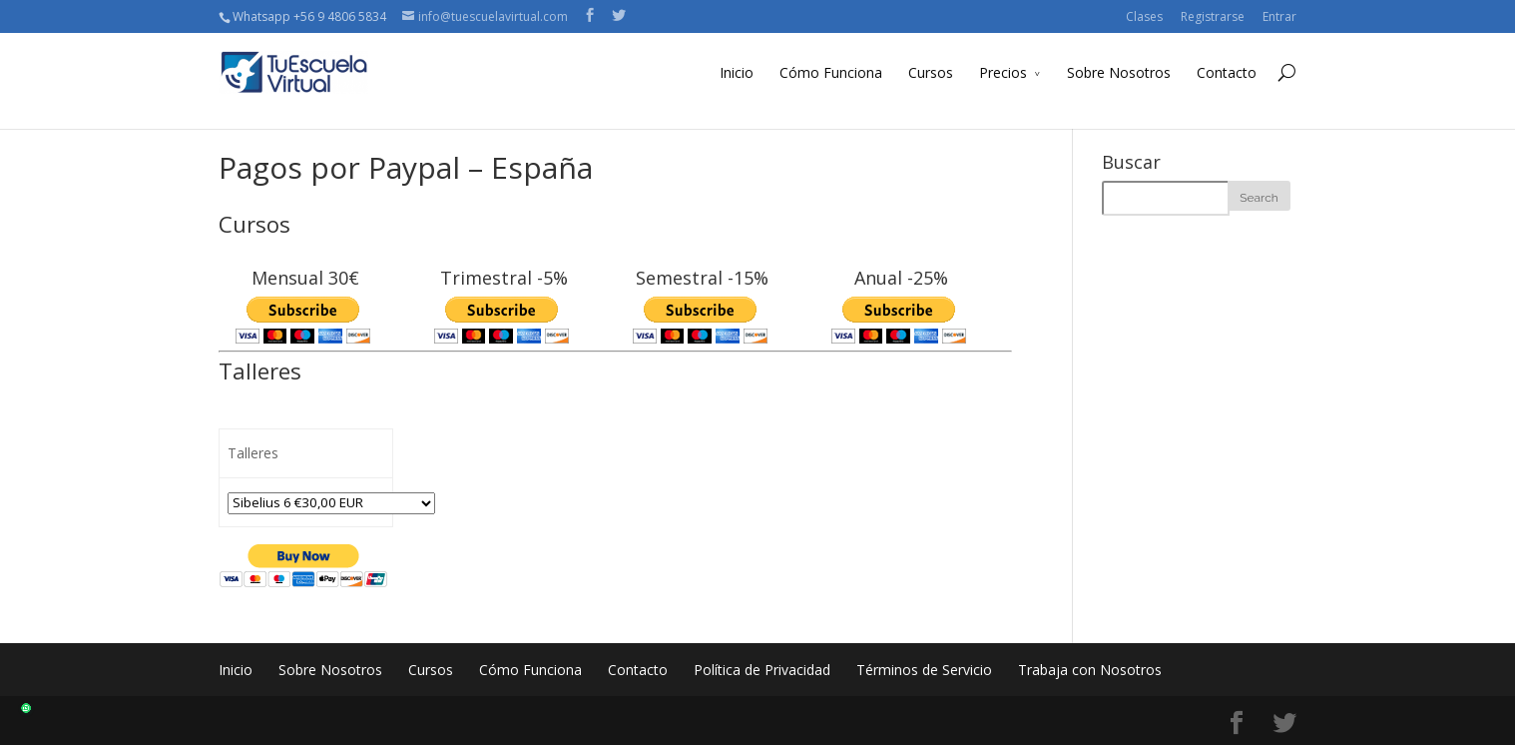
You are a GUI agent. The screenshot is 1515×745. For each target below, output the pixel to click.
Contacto (1227, 72)
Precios (1003, 72)
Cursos (930, 72)
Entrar (1279, 16)
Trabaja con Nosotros (1090, 669)
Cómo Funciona (830, 72)
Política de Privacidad (762, 669)
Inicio (737, 72)
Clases (1144, 16)
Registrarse (1213, 16)
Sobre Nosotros (1119, 72)
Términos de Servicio (924, 669)
